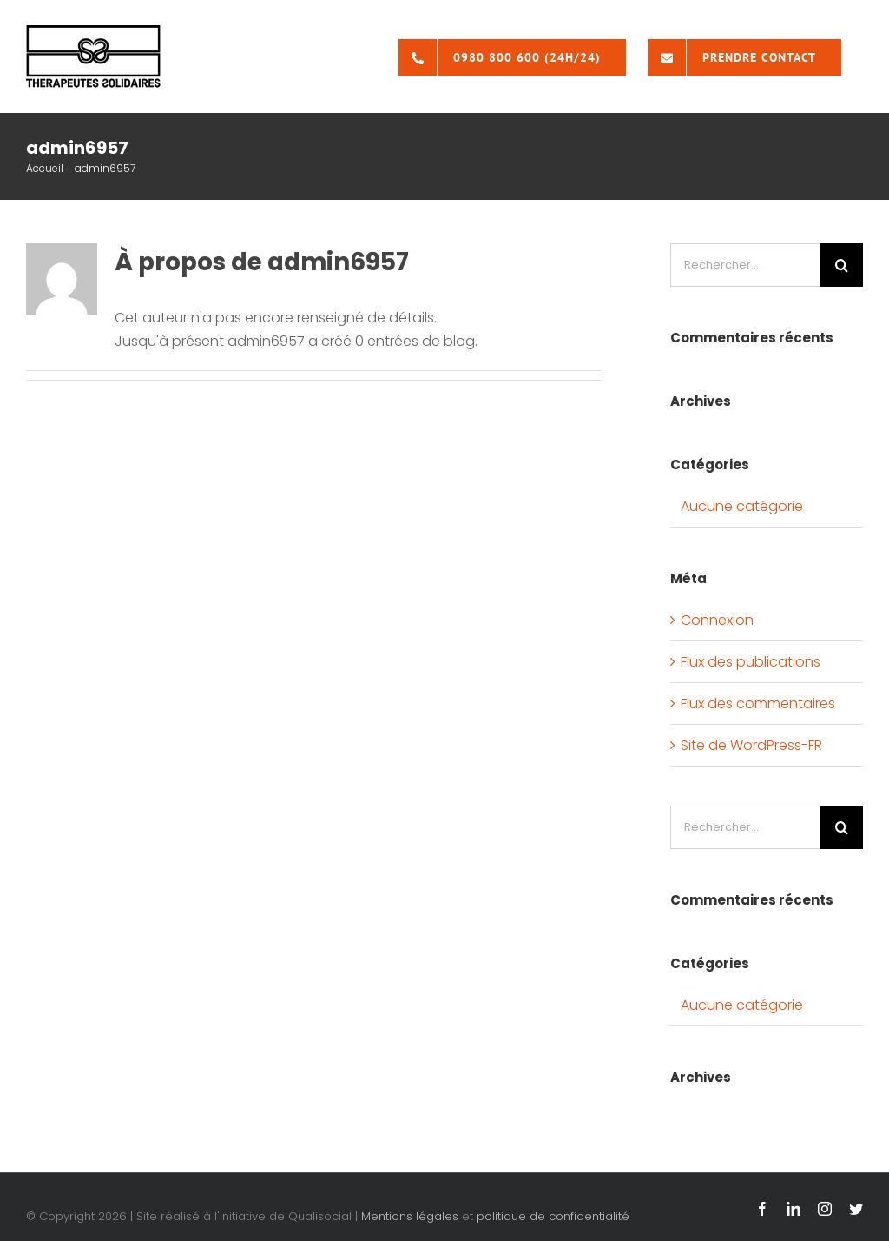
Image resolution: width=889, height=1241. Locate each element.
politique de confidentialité (553, 1216)
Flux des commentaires (758, 703)
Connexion (717, 620)
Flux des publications (750, 662)
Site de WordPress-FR (751, 745)
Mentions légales (409, 1216)
